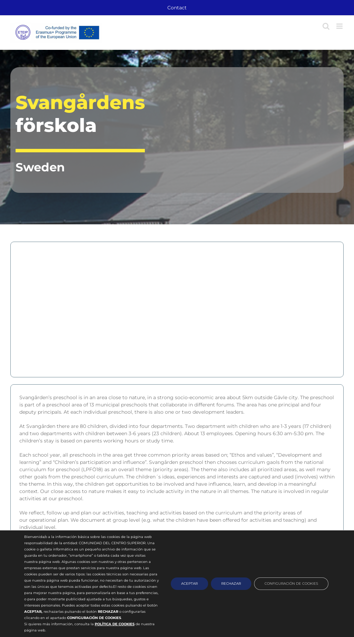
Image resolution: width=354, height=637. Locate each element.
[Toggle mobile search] (326, 26)
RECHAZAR (231, 583)
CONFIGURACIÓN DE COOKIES (291, 583)
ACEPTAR (189, 583)
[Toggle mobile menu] (340, 26)
